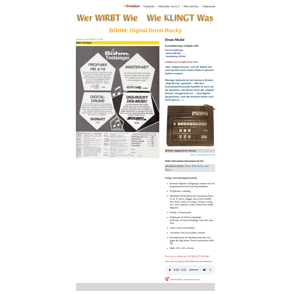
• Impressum (208, 6)
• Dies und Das (190, 6)
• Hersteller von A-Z (168, 6)
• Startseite (148, 6)
